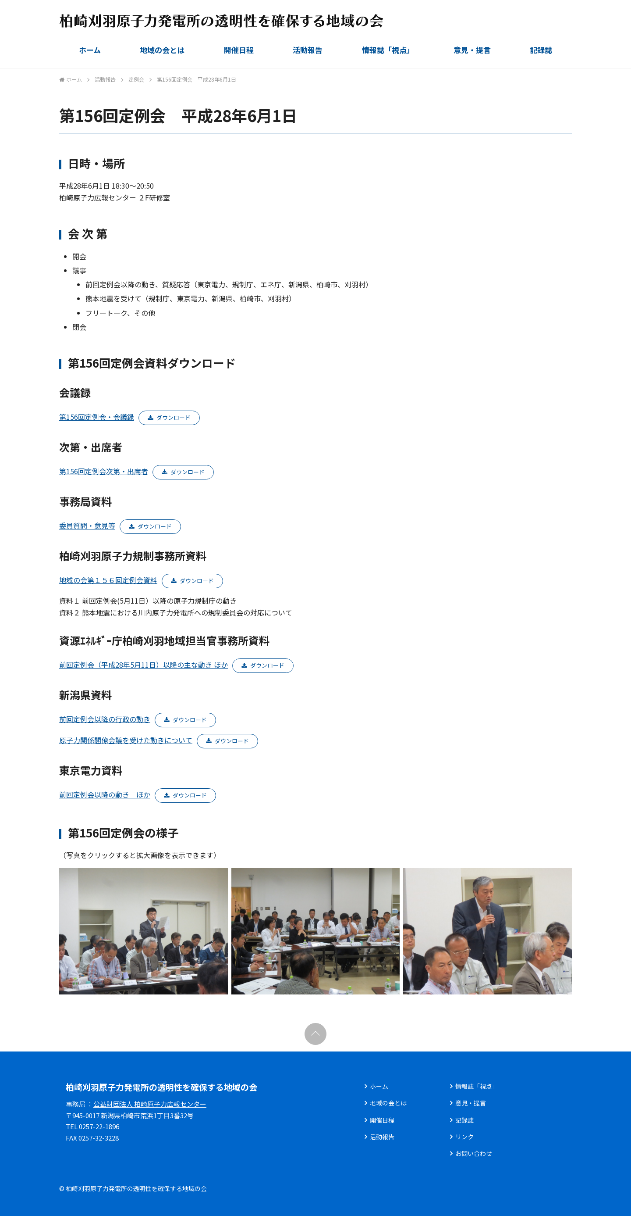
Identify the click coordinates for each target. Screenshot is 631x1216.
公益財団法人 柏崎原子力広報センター (149, 1104)
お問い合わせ (473, 1153)
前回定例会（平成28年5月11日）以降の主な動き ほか (143, 664)
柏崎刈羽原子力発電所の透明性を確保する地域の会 (161, 1087)
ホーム (90, 49)
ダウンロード (173, 417)
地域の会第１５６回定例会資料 (108, 580)
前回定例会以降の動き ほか (104, 794)
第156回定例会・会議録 (96, 416)
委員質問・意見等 (87, 525)
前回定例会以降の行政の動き (104, 719)
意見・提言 (472, 49)
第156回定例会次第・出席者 (103, 471)
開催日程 (239, 49)
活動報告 (308, 49)
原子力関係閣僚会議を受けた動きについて (125, 740)
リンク (464, 1136)
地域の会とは (162, 49)
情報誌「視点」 (388, 49)
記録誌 (541, 49)
